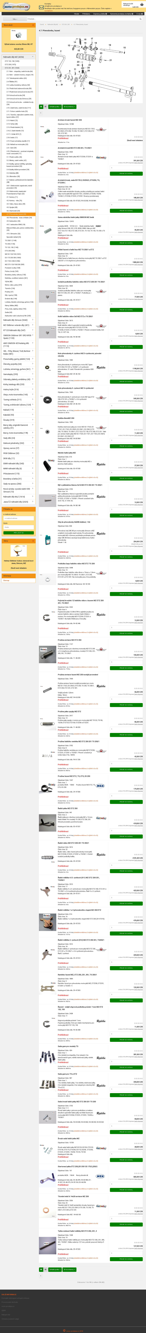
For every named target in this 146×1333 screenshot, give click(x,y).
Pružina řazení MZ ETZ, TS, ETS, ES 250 (74, 776)
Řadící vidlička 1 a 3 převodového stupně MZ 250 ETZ (79, 910)
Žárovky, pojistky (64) (12, 364)
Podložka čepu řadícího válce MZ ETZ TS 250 (76, 564)
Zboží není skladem (19, 568)
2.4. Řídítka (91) (12, 82)
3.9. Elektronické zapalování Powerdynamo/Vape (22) (16, 192)
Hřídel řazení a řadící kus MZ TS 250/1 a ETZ (76, 250)
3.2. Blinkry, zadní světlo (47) (16, 160)
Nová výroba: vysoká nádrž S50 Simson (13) (16, 490)
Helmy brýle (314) (11, 389)
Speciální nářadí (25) (14, 237)
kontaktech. (49, 11)
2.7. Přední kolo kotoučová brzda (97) (20, 92)
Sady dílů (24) (9, 438)
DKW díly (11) (9, 458)
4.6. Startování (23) (13, 211)
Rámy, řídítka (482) (11, 306)
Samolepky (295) (10, 374)
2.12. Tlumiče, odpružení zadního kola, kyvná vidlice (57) (20, 116)
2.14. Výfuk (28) (12, 124)
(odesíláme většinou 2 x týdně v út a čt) (86, 172)
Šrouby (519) (8, 420)
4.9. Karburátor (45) (13, 221)
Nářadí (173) (8, 410)
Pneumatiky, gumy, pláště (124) (16, 359)
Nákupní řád (6, 1315)
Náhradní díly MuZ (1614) (14, 497)
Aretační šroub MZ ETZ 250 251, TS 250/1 (75, 148)
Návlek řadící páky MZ (67, 453)
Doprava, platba (100, 14)
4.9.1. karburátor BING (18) (16, 225)
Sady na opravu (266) (12, 484)
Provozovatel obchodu (10, 1302)
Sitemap (6, 580)
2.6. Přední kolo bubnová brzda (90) (19, 88)
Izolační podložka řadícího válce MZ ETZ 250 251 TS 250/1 (81, 282)
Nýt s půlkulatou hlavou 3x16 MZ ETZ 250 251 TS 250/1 (80, 485)
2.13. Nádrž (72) (12, 120)
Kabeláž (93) (8, 415)
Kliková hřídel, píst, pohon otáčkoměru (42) (20, 229)
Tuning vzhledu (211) (12, 399)
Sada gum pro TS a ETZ (67, 1074)
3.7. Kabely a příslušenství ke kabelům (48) (20, 181)
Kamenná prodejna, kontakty (121, 14)
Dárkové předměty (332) (13, 443)
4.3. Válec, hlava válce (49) (16, 204)
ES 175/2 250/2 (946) (12, 261)
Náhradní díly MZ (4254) (13, 57)
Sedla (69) (8, 312)
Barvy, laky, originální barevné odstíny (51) (15, 426)
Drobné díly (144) (11, 299)
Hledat (76, 14)
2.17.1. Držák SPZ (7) (14, 134)
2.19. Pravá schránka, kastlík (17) (18, 141)
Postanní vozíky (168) (12, 268)
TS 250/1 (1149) (10, 241)
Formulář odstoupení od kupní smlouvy (15, 1298)
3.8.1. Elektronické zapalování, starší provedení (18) (19, 187)
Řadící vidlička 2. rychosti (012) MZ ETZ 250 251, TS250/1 (81, 940)
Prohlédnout (63, 138)
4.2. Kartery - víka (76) (14, 201)
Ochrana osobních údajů (10, 1319)
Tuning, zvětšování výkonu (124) (17, 405)
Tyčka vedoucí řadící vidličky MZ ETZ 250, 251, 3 (77, 1231)
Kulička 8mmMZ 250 (66, 418)
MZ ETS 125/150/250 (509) (14, 264)
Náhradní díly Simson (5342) (15, 320)
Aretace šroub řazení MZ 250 (70, 120)
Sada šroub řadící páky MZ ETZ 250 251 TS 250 (77, 1102)
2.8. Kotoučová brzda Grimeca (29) (19, 99)
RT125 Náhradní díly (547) (14, 330)
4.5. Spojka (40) (12, 207)
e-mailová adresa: (9, 514)
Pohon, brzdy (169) (11, 271)
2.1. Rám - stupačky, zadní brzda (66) (20, 71)
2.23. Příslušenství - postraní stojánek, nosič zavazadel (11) (20, 152)
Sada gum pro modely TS (68, 1046)
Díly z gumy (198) (11, 295)
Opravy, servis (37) (11, 448)
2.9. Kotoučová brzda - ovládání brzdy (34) (20, 103)
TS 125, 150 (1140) (11, 247)
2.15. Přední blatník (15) (15, 127)
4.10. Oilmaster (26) (13, 234)
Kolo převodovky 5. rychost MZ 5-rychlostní (76, 388)
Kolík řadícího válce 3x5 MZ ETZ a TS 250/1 (75, 316)
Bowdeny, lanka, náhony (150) (15, 275)
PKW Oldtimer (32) (11, 453)
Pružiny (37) (9, 292)
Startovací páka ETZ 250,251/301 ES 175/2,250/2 (77, 1166)
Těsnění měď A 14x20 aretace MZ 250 (73, 1196)
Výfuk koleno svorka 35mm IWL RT (18, 44)
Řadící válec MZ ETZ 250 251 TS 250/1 (73, 843)
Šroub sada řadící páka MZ (68, 1139)
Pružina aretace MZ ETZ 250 (69, 640)
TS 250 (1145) (10, 244)
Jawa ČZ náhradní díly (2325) (15, 502)
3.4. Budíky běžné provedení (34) (18, 170)
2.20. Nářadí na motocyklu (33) (17, 144)
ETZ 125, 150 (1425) (12, 61)
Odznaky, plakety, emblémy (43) (16, 379)
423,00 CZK (18, 49)
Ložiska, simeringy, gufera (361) (16, 369)
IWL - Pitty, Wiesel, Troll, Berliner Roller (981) (16, 352)
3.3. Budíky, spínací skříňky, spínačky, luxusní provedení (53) (19, 165)
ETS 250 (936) (10, 251)
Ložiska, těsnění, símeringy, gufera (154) (19, 302)
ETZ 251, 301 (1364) (12, 68)
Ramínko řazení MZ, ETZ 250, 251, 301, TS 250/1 (77, 975)
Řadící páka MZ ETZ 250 (67, 808)
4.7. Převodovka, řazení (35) (16, 214)
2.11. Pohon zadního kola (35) (17, 111)
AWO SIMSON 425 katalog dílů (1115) (16, 344)
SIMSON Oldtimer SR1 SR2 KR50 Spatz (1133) (17, 336)
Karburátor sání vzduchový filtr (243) (18, 316)
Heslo (5, 523)
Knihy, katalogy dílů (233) (13, 384)
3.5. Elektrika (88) (13, 173)
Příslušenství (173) (11, 473)
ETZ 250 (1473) (10, 65)
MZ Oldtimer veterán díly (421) (16, 325)
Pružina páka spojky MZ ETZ (69, 712)
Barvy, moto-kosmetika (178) (15, 433)
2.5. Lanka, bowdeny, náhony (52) (18, 85)
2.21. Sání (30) (12, 148)
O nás (139, 14)
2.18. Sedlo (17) (12, 138)
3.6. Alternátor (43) (13, 176)
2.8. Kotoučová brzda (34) (16, 95)
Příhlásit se (19, 533)
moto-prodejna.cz (8, 1306)
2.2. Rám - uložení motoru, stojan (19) (20, 75)
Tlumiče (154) (10, 288)
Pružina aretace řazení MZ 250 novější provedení (78, 675)
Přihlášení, (86, 14)
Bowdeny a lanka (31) (12, 479)
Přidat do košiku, (126, 173)
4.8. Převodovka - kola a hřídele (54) (19, 218)
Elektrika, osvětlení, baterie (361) (16, 278)
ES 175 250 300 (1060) (13, 258)
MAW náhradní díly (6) (12, 468)
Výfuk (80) (8, 282)
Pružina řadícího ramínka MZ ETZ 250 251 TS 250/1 (78, 741)
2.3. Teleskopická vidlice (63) (17, 78)
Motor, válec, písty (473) (13, 285)
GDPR (4, 1311)
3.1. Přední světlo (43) (14, 157)
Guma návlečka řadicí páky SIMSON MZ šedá (76, 217)
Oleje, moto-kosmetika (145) (15, 394)
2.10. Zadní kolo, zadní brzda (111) (19, 108)
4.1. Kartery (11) (12, 197)
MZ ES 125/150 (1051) (13, 254)
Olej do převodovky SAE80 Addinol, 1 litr (74, 522)
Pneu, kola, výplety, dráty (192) (15, 309)
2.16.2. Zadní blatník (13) (15, 131)
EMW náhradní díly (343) (13, 463)
